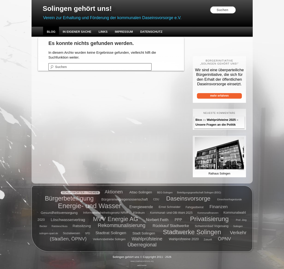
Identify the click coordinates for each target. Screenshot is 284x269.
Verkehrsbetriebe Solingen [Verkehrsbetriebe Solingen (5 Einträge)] (109, 239)
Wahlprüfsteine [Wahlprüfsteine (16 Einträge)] (147, 238)
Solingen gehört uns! (77, 8)
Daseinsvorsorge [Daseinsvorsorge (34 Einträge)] (188, 198)
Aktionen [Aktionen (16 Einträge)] (114, 191)
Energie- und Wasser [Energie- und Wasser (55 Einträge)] (89, 206)
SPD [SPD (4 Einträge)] (87, 233)
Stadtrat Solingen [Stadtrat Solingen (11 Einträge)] (110, 233)
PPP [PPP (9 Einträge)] (178, 220)
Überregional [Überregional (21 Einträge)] (141, 245)
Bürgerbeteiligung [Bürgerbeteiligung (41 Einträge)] (69, 198)
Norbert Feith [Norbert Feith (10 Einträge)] (157, 219)
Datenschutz (151, 31)
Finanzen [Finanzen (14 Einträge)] (219, 206)
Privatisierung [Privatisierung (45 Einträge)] (209, 218)
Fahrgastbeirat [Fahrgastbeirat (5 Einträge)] (195, 207)
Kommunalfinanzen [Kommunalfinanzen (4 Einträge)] (207, 212)
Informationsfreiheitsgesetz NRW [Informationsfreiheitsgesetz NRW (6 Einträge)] (105, 212)
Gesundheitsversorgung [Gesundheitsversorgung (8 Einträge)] (59, 212)
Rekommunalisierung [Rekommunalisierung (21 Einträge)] (121, 225)
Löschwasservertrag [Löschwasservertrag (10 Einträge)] (68, 219)
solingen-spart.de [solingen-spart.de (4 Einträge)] (48, 233)
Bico (199, 119)
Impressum (124, 31)
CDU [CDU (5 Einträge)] (156, 199)
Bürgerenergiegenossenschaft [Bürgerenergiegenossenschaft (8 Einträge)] (124, 199)
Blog (51, 31)
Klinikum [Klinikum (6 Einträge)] (139, 212)
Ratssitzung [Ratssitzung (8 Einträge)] (82, 226)
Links (103, 31)
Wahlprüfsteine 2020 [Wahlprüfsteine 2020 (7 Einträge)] (184, 239)
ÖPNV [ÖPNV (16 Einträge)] (224, 238)
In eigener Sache (77, 31)
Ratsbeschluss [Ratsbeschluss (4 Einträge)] (59, 226)
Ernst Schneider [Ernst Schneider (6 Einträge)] (170, 207)
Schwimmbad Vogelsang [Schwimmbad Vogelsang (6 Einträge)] (211, 226)
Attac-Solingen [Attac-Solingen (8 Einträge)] (140, 192)
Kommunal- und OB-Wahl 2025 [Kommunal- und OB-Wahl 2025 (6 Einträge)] (171, 212)
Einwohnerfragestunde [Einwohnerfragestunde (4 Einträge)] (229, 199)
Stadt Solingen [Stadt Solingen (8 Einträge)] (143, 233)
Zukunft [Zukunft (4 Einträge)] (208, 239)
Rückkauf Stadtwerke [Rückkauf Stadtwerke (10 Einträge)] (171, 226)
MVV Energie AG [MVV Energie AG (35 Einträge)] (115, 219)
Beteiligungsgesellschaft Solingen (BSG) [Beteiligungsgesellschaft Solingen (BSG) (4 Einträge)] (199, 192)
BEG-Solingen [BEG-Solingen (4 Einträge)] (165, 192)
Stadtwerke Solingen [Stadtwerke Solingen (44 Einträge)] (192, 232)
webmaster (142, 265)
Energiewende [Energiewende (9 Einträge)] (141, 207)
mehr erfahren (219, 95)
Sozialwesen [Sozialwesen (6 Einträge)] (71, 233)
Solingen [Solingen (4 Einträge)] (238, 226)
